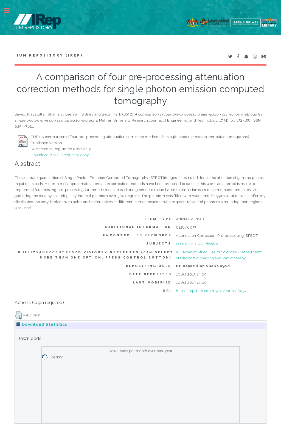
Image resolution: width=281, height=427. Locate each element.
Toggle (10, 10)
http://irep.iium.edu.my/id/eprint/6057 (211, 290)
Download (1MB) (45, 155)
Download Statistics (41, 324)
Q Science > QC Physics (197, 243)
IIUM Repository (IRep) (49, 55)
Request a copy (75, 155)
